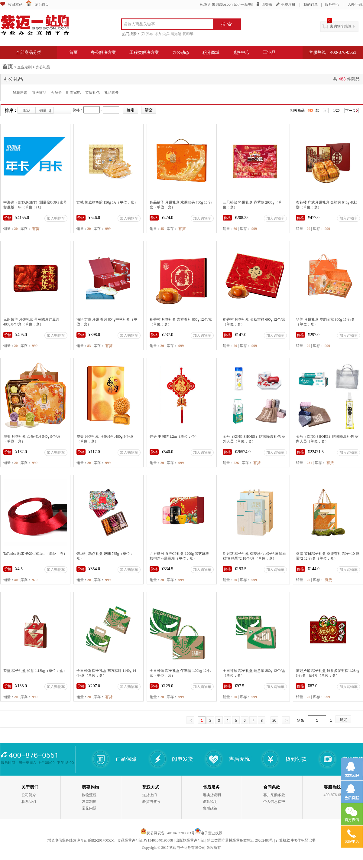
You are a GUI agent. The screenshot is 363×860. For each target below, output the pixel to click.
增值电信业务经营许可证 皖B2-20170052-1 (81, 840)
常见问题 (89, 808)
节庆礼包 (92, 92)
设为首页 (41, 4)
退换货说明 (212, 795)
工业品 (269, 52)
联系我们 (28, 802)
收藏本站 (15, 4)
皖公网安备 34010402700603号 (168, 833)
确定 (343, 720)
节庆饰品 (39, 92)
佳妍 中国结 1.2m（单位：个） (174, 436)
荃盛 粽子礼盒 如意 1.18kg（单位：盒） (35, 671)
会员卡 (56, 92)
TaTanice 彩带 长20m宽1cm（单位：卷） (35, 553)
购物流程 (89, 795)
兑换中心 (241, 52)
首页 (73, 52)
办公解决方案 (103, 52)
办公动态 (180, 52)
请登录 (266, 4)
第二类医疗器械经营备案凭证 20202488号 (240, 840)
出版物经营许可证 (190, 840)
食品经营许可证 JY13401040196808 (145, 840)
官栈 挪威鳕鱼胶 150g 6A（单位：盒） (107, 202)
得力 (157, 34)
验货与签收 (151, 802)
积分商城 (211, 52)
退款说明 (210, 802)
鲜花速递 (20, 92)
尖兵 (166, 34)
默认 (27, 110)
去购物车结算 (341, 26)
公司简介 (28, 795)
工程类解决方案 (144, 52)
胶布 (149, 34)
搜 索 (226, 24)
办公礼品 (43, 67)
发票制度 (89, 802)
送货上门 (149, 795)
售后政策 (210, 808)
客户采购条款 (274, 795)
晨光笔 (175, 34)
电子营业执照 (211, 833)
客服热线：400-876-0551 (332, 52)
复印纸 (188, 34)
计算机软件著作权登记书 (296, 840)
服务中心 (332, 4)
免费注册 (288, 4)
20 (274, 720)
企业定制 (24, 67)
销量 (43, 110)
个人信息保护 (274, 802)
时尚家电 (73, 92)
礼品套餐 (111, 92)
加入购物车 (56, 218)
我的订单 (310, 4)
